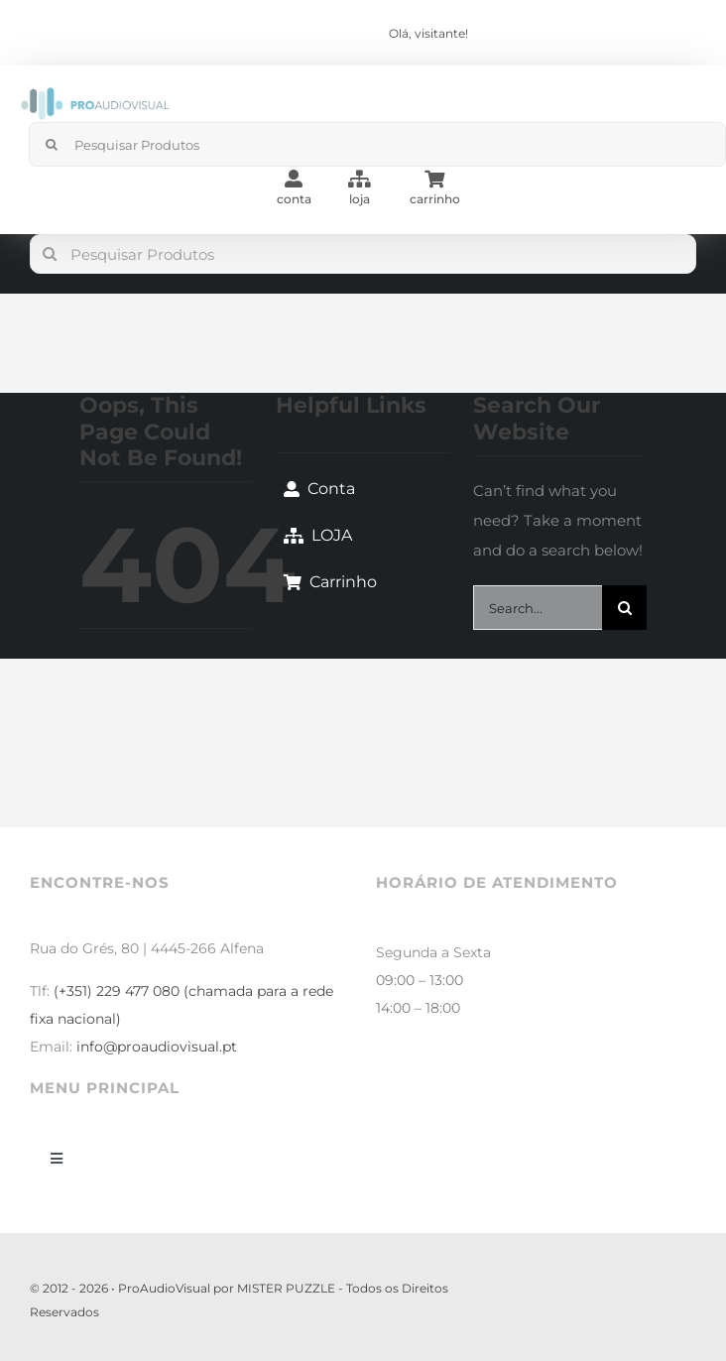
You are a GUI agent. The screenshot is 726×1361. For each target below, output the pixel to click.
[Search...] (537, 607)
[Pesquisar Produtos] (363, 254)
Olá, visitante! (428, 33)
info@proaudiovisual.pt (156, 1046)
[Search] (51, 144)
